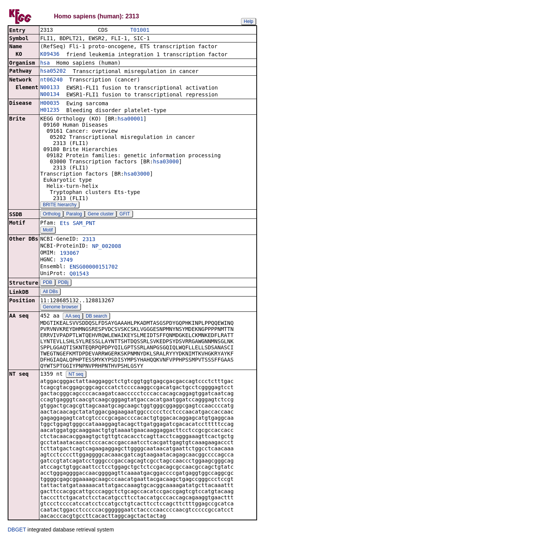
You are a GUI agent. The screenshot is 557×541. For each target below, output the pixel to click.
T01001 (139, 30)
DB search (96, 316)
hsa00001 (130, 119)
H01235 (50, 111)
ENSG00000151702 (94, 267)
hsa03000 (166, 162)
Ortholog (51, 214)
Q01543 (79, 274)
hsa (45, 63)
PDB (47, 283)
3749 (66, 260)
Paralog (74, 214)
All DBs (50, 292)
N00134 (50, 95)
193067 (69, 254)
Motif (48, 230)
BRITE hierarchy (60, 205)
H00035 (50, 104)
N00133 (50, 88)
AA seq (72, 316)
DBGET (17, 530)
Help (248, 21)
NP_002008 (106, 247)
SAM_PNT (84, 224)
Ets (64, 224)
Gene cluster (101, 214)
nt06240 (51, 80)
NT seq (75, 375)
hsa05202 (53, 71)
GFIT (124, 214)
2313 (88, 240)
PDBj (63, 283)
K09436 (50, 55)
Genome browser (60, 307)
